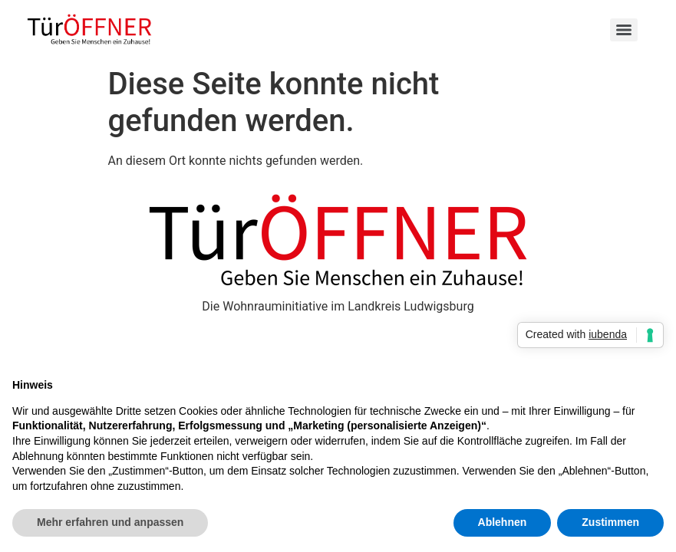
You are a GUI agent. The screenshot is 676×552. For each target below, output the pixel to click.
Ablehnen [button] (502, 522)
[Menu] (624, 29)
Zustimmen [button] (610, 522)
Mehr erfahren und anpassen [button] (110, 522)
